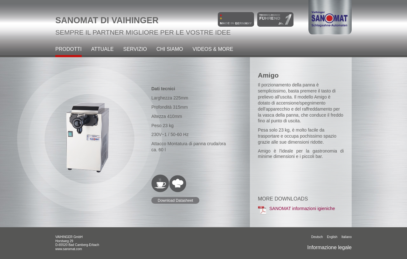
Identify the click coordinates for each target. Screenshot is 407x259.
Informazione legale (329, 247)
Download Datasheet (175, 200)
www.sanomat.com (68, 249)
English (332, 237)
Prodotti (68, 49)
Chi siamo (169, 49)
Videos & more (212, 49)
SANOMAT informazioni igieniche (296, 210)
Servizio (135, 49)
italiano (346, 237)
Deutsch (317, 237)
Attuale (102, 49)
